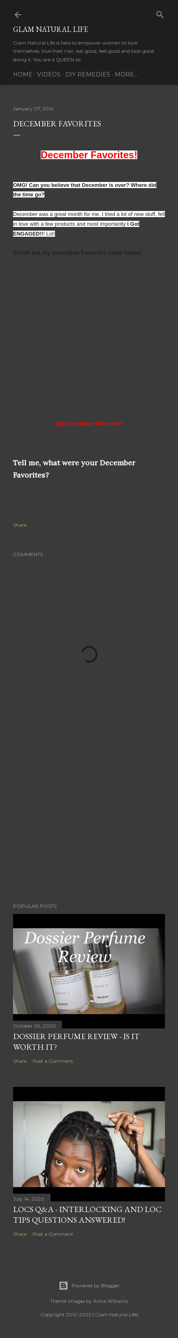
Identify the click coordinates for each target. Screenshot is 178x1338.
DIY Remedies (87, 74)
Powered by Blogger (89, 1286)
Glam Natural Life (50, 29)
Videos (49, 74)
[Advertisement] (89, 825)
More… (126, 74)
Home (23, 74)
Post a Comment (53, 1061)
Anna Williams (110, 1301)
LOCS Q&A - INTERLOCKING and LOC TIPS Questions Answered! (87, 1214)
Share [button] (19, 525)
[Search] (160, 13)
